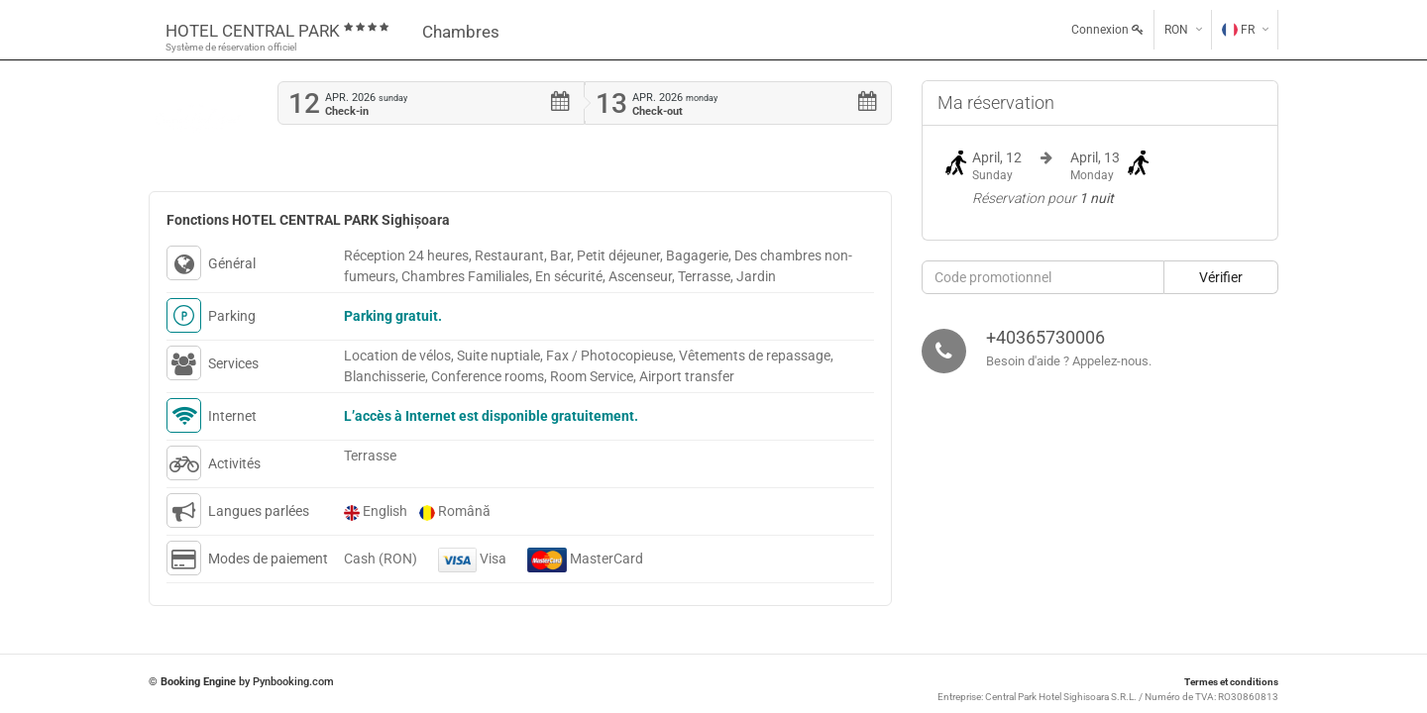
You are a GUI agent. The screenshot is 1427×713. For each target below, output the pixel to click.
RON (1176, 30)
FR (1238, 30)
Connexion (1107, 30)
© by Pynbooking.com (241, 681)
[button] (1221, 277)
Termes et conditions (1231, 681)
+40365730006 (1045, 337)
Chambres (460, 32)
